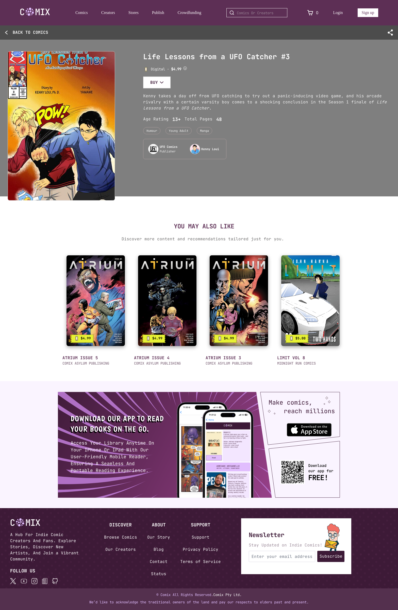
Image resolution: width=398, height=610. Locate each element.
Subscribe (331, 556)
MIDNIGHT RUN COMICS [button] (296, 363)
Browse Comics (120, 537)
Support (200, 537)
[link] (95, 300)
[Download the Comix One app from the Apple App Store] (314, 427)
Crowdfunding (189, 12)
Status (158, 573)
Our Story (158, 537)
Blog (159, 549)
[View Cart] (310, 13)
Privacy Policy (200, 549)
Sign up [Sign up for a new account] (368, 12)
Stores (133, 12)
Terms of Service (200, 561)
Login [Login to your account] (338, 12)
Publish (158, 12)
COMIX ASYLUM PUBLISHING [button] (85, 363)
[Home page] (35, 13)
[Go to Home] (35, 12)
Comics (81, 12)
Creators (108, 12)
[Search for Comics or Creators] (256, 12)
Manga (204, 131)
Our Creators (120, 549)
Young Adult (178, 131)
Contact (159, 561)
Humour (151, 131)
